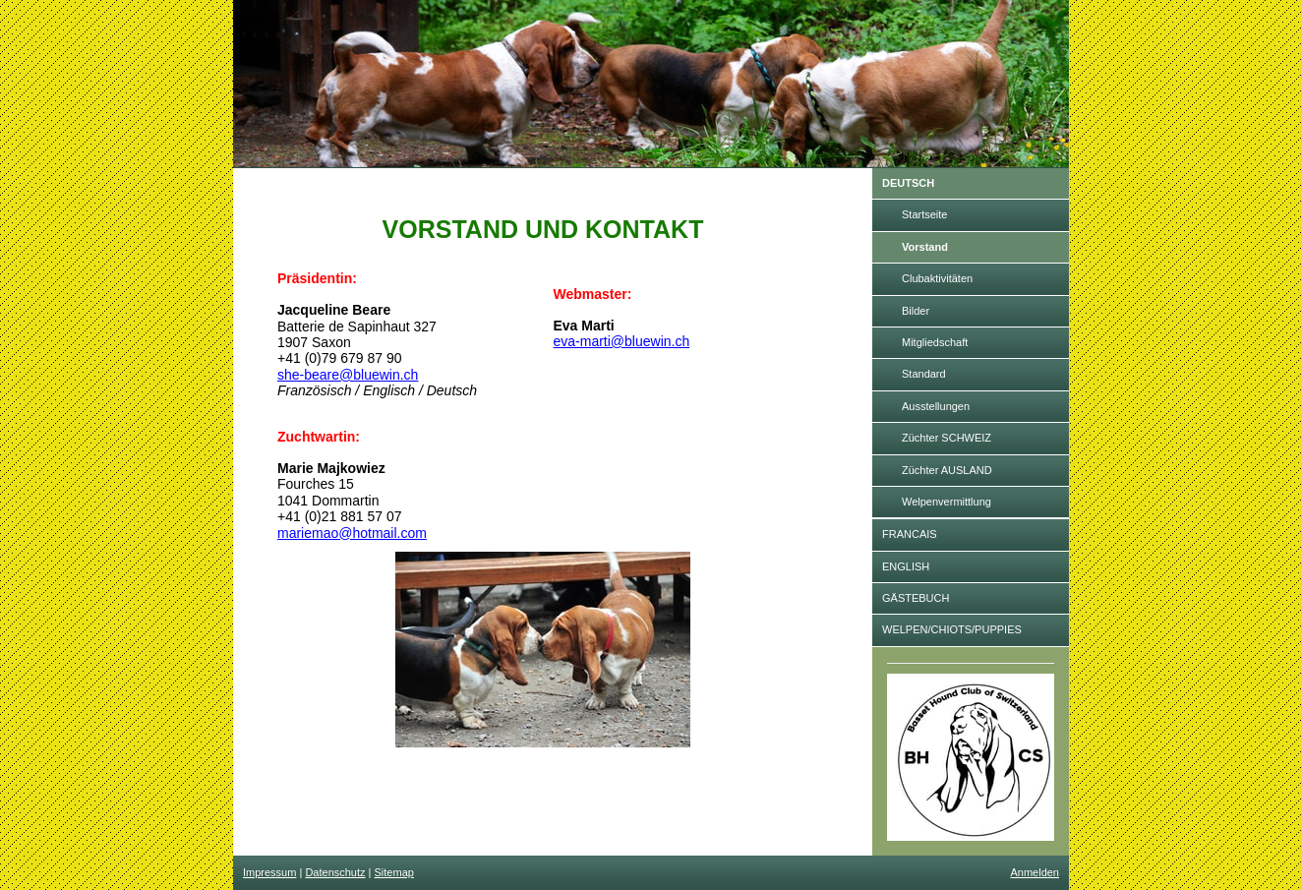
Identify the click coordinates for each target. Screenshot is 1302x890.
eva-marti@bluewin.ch (622, 341)
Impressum (269, 872)
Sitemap (394, 872)
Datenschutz (335, 872)
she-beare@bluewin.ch (347, 375)
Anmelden (1034, 872)
